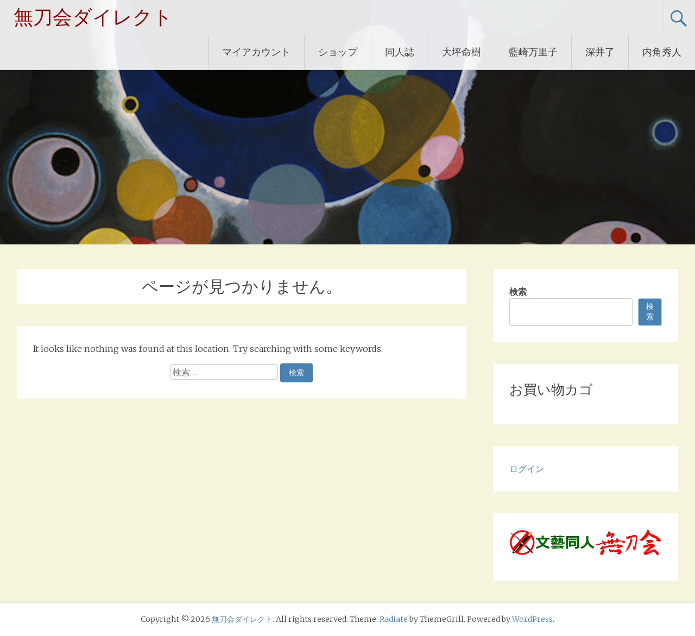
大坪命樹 (461, 52)
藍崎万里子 (533, 52)
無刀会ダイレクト (93, 17)
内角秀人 (661, 52)
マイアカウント (256, 52)
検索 (518, 291)
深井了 (600, 52)
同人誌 (399, 52)
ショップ (337, 52)
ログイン (526, 468)
